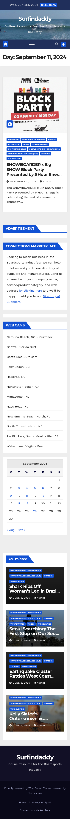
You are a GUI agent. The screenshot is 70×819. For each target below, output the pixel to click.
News (26, 144)
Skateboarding (40, 144)
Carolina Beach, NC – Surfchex (29, 337)
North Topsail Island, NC (25, 426)
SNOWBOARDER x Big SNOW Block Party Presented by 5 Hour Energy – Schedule (35, 172)
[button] (56, 44)
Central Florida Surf (21, 347)
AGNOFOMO (13, 140)
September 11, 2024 (23, 181)
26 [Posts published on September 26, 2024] (35, 511)
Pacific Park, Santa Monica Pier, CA (33, 436)
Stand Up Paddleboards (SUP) (23, 154)
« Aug (11, 530)
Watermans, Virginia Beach (26, 446)
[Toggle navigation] (32, 44)
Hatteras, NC (16, 377)
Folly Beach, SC (18, 367)
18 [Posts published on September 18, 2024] (26, 503)
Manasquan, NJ (18, 396)
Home (22, 802)
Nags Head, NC (18, 406)
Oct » (21, 530)
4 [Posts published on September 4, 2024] (27, 488)
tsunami (14, 666)
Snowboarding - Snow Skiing (44, 149)
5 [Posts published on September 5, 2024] (35, 488)
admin (45, 181)
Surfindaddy (34, 18)
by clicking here (31, 290)
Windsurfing (14, 158)
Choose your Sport (40, 802)
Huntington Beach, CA (23, 386)
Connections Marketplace (35, 810)
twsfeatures (17, 624)
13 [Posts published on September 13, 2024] (42, 495)
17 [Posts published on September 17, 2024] (19, 503)
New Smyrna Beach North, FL (28, 416)
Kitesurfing (14, 144)
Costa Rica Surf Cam (22, 357)
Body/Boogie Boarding (33, 140)
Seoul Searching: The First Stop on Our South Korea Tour (34, 633)
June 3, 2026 (22, 598)
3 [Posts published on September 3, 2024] (19, 488)
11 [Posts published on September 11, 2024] (27, 495)
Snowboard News (17, 149)
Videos (31, 624)
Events (52, 140)
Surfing (45, 154)
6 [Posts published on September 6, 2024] (43, 488)
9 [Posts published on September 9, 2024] (11, 495)
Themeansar (34, 793)
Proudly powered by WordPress (23, 788)
